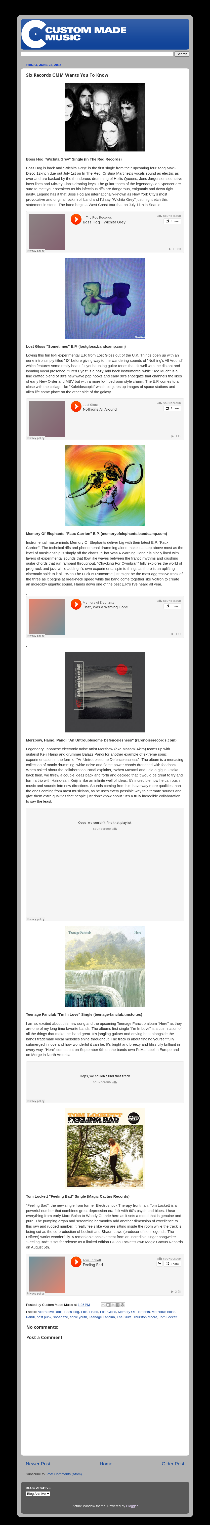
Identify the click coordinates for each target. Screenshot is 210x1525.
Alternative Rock (50, 1312)
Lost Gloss (108, 1312)
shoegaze (60, 1317)
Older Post (173, 1463)
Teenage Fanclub (102, 1317)
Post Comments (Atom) (64, 1474)
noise (171, 1312)
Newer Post (38, 1463)
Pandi (30, 1317)
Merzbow (158, 1312)
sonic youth (78, 1317)
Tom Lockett (168, 1317)
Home (106, 1463)
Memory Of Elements (134, 1312)
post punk (44, 1317)
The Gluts (124, 1317)
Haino (93, 1312)
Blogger (132, 1506)
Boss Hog (71, 1312)
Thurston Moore (145, 1317)
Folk (84, 1312)
